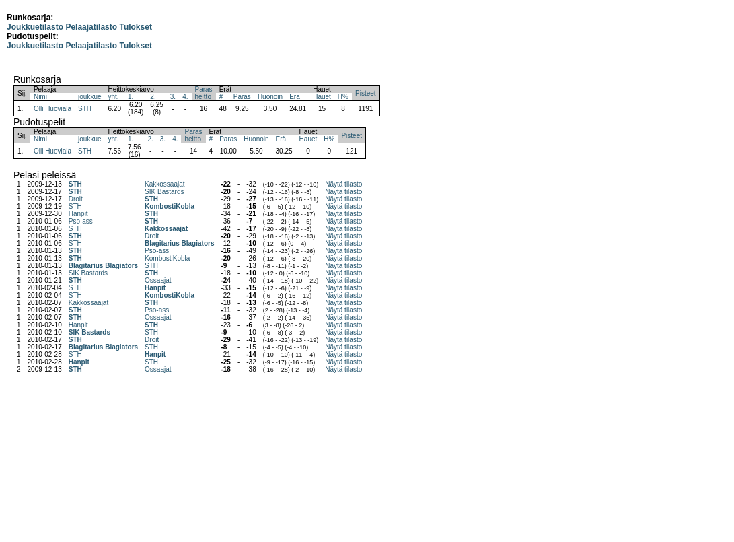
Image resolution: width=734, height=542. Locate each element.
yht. (113, 96)
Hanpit (78, 213)
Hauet (322, 96)
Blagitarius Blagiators (179, 243)
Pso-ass (81, 221)
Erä (294, 96)
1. (130, 96)
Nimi (40, 96)
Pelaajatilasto (91, 27)
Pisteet (365, 93)
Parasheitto (204, 93)
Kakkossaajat (164, 184)
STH (84, 108)
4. (185, 96)
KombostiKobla (169, 206)
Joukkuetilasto (35, 27)
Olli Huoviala (52, 108)
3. (173, 96)
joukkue (89, 96)
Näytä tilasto (343, 184)
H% (343, 96)
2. (152, 96)
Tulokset (135, 27)
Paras (242, 96)
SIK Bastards (164, 191)
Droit (76, 199)
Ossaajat (158, 280)
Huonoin (270, 96)
